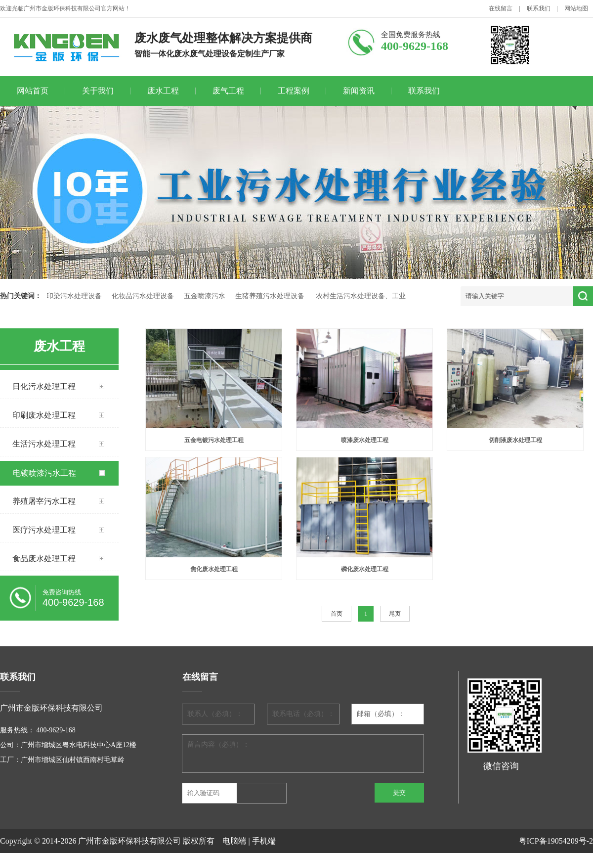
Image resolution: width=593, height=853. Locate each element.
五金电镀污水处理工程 (214, 440)
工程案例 (293, 91)
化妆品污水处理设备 (143, 296)
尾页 (395, 613)
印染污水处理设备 (74, 296)
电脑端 (234, 841)
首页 (336, 613)
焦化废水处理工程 (214, 569)
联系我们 (539, 8)
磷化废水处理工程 (364, 569)
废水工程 (163, 91)
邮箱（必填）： (381, 714)
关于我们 (98, 91)
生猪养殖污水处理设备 (269, 296)
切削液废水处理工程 (515, 440)
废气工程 (228, 91)
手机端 (264, 841)
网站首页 (32, 91)
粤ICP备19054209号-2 (556, 841)
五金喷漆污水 (204, 296)
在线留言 (500, 8)
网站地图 (576, 8)
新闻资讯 (359, 91)
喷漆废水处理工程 (364, 440)
